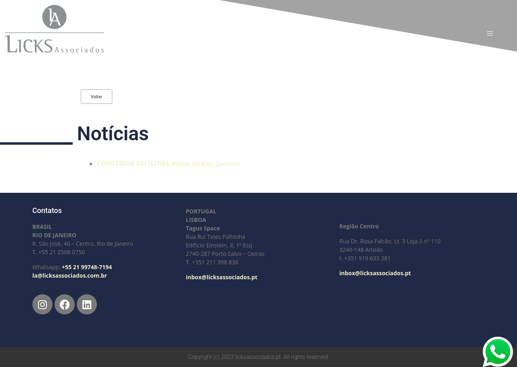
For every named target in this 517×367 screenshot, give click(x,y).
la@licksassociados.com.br (69, 275)
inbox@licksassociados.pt (221, 277)
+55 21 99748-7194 (87, 267)
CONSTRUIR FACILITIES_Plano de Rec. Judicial (168, 163)
